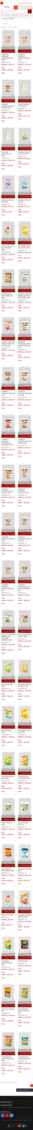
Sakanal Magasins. (18, 1123)
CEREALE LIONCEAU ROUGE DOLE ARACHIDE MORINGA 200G (8, 637)
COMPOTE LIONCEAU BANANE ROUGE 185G (25, 441)
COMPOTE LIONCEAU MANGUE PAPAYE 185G (24, 57)
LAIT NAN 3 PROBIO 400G (25, 870)
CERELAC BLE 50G (7, 915)
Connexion (22, 3)
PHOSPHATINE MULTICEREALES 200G (7, 296)
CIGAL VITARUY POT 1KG (23, 824)
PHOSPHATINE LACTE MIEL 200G (24, 777)
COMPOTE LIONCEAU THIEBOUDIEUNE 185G (7, 57)
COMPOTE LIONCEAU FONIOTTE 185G (23, 491)
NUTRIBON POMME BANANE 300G (24, 916)
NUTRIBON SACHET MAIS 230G (8, 777)
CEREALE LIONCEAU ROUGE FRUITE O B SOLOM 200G (8, 343)
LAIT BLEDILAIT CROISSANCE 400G (24, 1058)
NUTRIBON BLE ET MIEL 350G (24, 731)
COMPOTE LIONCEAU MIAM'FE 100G (8, 539)
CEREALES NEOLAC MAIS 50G (7, 201)
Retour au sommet (24, 1090)
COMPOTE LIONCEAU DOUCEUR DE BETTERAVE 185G (7, 442)
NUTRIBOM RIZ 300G (6, 731)
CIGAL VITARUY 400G (6, 824)
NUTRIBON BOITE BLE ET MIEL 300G (24, 247)
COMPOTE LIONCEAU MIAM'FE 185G (8, 393)
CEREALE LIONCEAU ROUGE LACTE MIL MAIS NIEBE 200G (25, 296)
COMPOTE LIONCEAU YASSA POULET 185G (7, 491)
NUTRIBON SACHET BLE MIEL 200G (24, 685)
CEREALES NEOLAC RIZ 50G (24, 201)
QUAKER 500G (23, 961)
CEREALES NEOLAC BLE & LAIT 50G (24, 153)
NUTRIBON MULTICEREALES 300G (7, 963)
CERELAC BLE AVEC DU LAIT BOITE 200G (7, 248)
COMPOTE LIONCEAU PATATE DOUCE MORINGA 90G (24, 587)
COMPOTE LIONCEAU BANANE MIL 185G (25, 393)
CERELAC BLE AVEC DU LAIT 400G (24, 635)
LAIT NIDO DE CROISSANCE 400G (7, 870)
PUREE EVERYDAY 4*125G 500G (24, 105)
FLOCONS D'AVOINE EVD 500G (6, 154)
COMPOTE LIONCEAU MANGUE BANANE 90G (7, 587)
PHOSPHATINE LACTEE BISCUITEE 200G (7, 1058)
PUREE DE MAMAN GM (7, 1010)
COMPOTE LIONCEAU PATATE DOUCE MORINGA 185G (24, 344)
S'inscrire (29, 3)
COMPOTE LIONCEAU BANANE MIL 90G (25, 539)
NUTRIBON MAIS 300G (7, 685)
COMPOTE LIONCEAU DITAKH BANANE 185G (7, 106)
